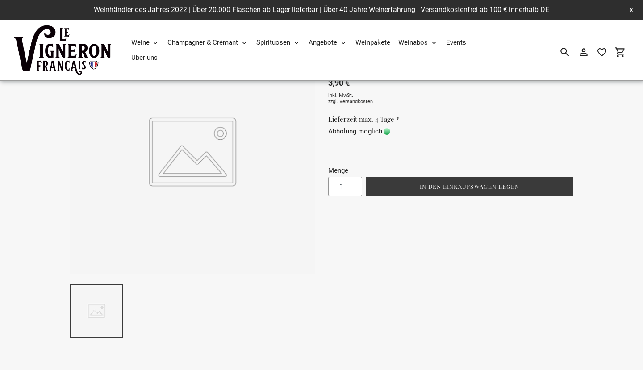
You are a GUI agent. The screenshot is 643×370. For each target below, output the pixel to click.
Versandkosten (356, 101)
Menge (338, 170)
